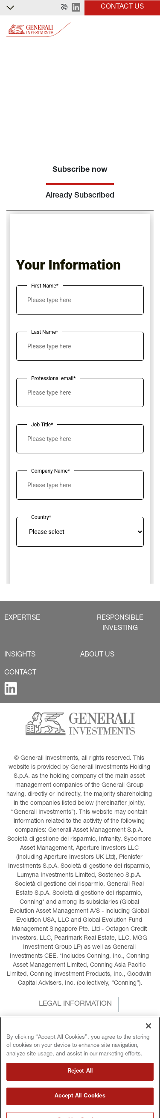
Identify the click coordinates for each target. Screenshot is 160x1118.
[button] (64, 7)
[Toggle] (148, 30)
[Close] (148, 1051)
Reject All (80, 1097)
